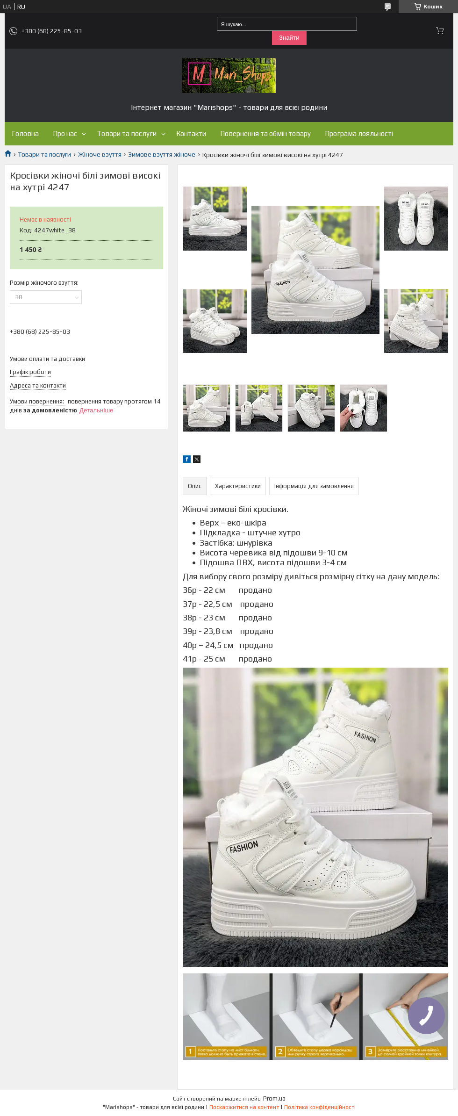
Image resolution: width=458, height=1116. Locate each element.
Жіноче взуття (100, 154)
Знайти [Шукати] (289, 37)
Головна (25, 133)
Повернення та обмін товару (265, 133)
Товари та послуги (127, 133)
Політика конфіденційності (320, 1107)
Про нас (65, 133)
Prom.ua (274, 1098)
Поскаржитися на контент (244, 1107)
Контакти (191, 133)
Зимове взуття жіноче (161, 154)
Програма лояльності (359, 133)
